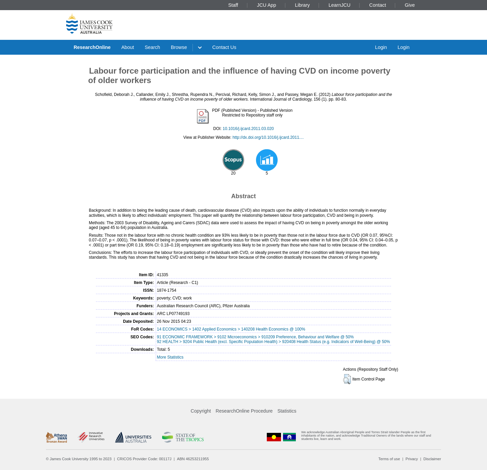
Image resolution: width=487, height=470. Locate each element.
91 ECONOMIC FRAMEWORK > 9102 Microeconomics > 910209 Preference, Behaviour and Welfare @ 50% (255, 337)
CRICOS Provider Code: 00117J (144, 459)
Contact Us (224, 47)
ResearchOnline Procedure (244, 411)
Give (410, 5)
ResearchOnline (92, 47)
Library (302, 5)
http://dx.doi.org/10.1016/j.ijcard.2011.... (268, 137)
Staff (233, 5)
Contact (377, 5)
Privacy (412, 459)
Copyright (201, 411)
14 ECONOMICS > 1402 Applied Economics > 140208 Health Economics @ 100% (231, 329)
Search (152, 47)
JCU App (266, 5)
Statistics (286, 411)
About (127, 47)
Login (381, 47)
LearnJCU (340, 5)
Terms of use (389, 459)
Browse (179, 47)
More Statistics (170, 357)
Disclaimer (432, 459)
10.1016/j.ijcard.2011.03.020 (248, 128)
